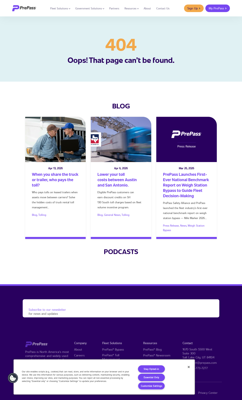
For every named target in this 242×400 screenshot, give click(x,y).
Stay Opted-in (151, 368)
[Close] (188, 367)
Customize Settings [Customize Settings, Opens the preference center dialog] (151, 385)
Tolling (42, 215)
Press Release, (171, 225)
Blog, (35, 215)
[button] (13, 378)
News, (184, 225)
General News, (113, 215)
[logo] (24, 8)
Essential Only (151, 377)
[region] (104, 377)
